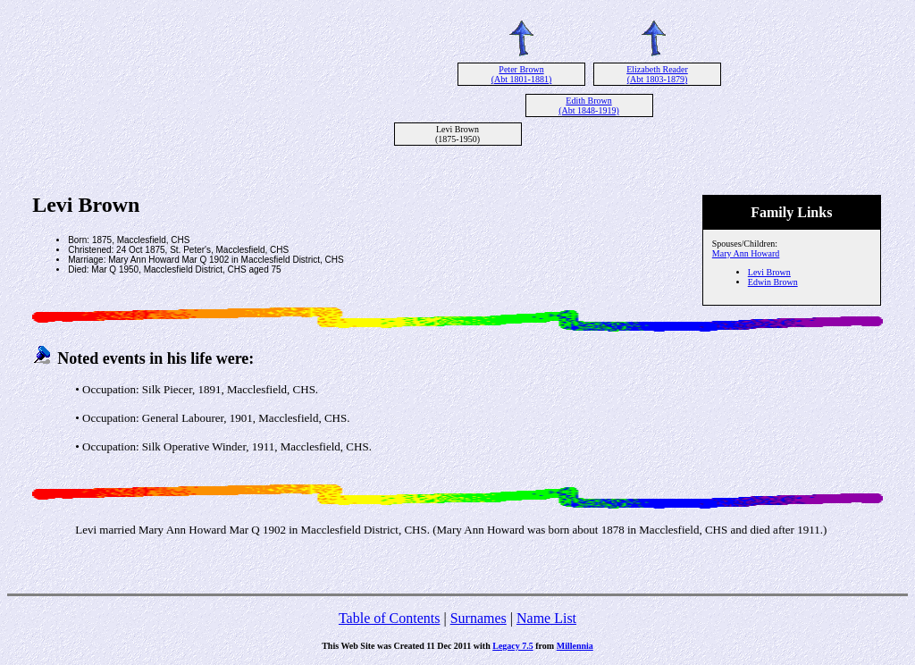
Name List (546, 618)
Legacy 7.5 (512, 646)
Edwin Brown (773, 282)
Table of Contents (390, 618)
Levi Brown (769, 272)
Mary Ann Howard (746, 253)
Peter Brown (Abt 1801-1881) (521, 74)
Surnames (478, 618)
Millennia (575, 646)
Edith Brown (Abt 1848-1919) (588, 105)
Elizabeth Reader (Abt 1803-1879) (657, 74)
